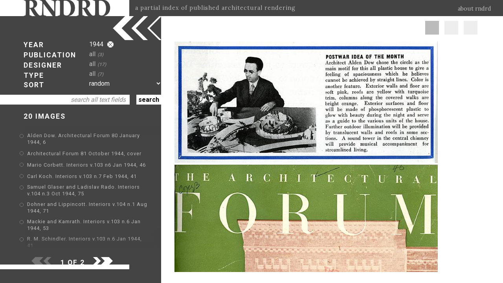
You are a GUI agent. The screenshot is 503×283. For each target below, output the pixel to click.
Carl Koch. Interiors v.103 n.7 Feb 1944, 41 (82, 176)
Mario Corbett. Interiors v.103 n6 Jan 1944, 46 (86, 165)
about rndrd (474, 8)
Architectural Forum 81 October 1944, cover (84, 153)
